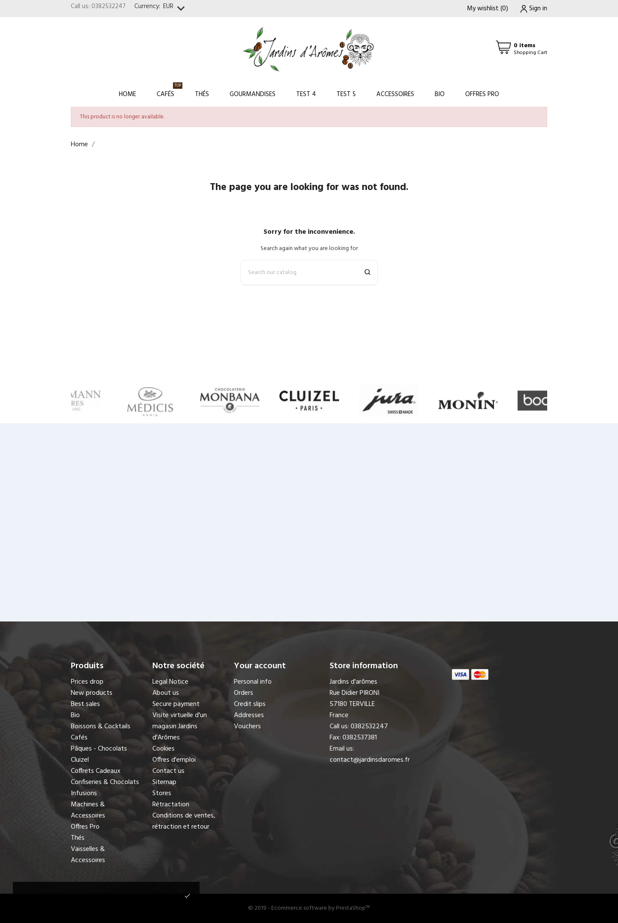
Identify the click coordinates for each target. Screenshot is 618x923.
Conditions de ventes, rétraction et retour (183, 821)
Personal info (253, 682)
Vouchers (247, 726)
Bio (440, 94)
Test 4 (306, 94)
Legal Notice (170, 682)
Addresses (249, 715)
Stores (161, 793)
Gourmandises (253, 94)
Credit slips (250, 704)
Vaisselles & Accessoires (88, 855)
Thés (202, 94)
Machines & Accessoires (88, 810)
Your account (260, 666)
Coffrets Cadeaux (96, 771)
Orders (243, 693)
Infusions (84, 793)
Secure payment (176, 704)
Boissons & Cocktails (100, 726)
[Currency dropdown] (175, 8)
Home (127, 94)
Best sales (85, 704)
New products (91, 693)
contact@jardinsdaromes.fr (370, 760)
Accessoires (395, 94)
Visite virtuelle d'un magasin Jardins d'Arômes (179, 726)
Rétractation (170, 804)
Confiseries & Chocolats (105, 782)
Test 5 (346, 94)
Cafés (169, 91)
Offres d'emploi (174, 760)
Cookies (163, 748)
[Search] (309, 272)
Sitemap (164, 782)
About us (165, 693)
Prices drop (87, 682)
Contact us (168, 771)
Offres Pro (482, 94)
